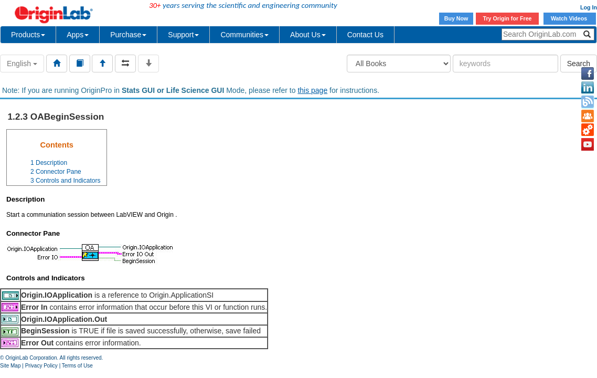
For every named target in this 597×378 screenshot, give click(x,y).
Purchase (128, 34)
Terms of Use (77, 366)
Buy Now (456, 18)
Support (183, 34)
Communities (244, 34)
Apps (78, 34)
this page (312, 90)
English (22, 63)
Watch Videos (570, 18)
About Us (308, 34)
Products (28, 34)
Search (578, 63)
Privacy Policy (41, 366)
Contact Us (365, 34)
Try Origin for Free (507, 18)
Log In (588, 7)
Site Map (10, 366)
